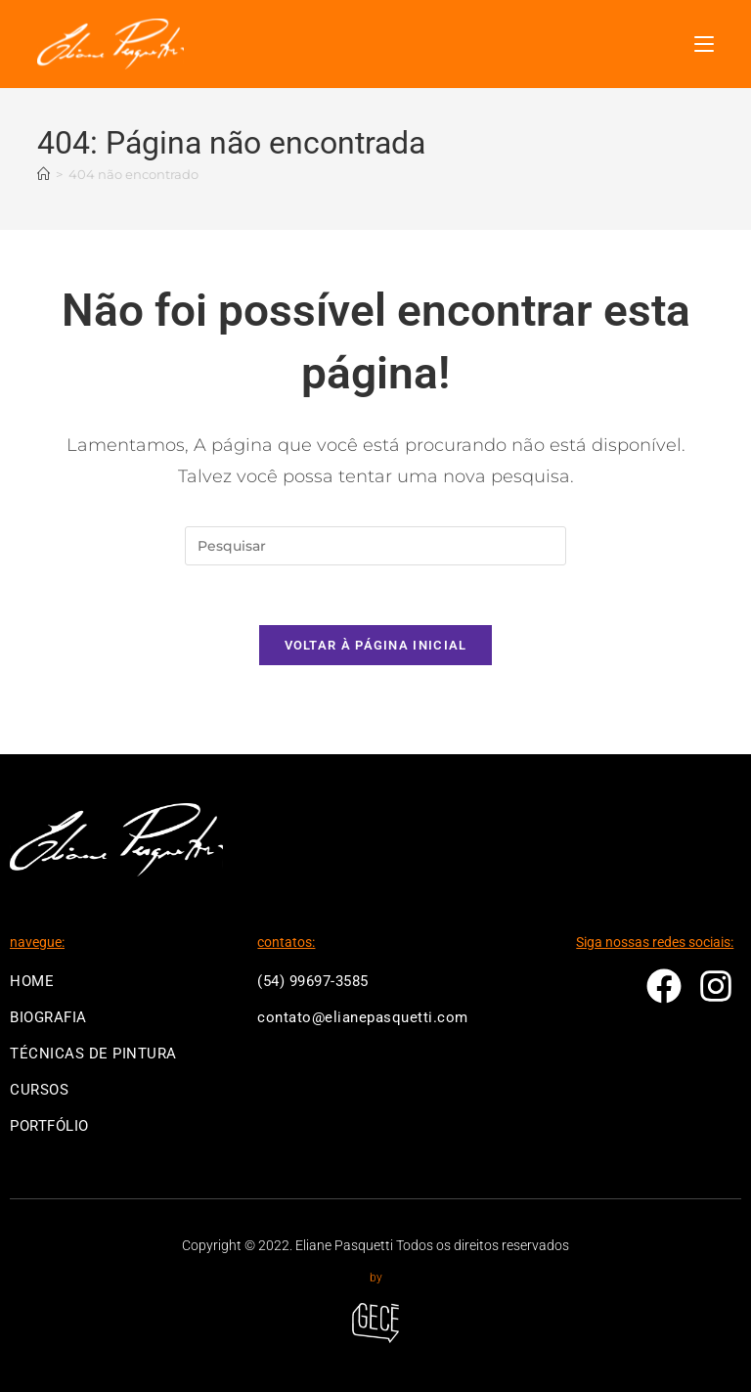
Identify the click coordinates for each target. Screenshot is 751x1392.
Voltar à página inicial (376, 645)
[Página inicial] (43, 174)
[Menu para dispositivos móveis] (704, 44)
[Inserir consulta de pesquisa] (375, 545)
